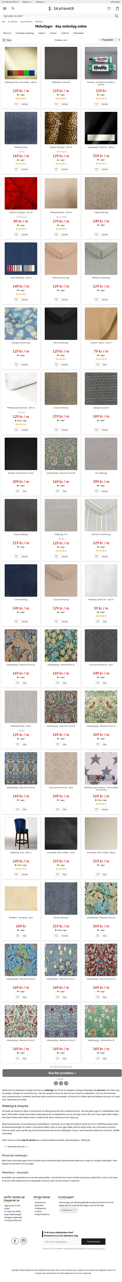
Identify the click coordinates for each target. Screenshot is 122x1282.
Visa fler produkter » (62, 1073)
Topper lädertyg (101, 212)
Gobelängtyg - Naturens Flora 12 (101, 726)
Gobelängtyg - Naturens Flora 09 (61, 473)
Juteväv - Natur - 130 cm (101, 343)
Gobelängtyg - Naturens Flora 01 (21, 665)
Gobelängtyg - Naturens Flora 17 (61, 979)
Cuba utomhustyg (61, 599)
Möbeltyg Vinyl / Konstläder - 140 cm (21, 82)
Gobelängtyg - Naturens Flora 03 (21, 979)
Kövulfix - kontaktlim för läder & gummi (101, 83)
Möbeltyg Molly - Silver (21, 726)
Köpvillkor (39, 1205)
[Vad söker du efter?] (61, 16)
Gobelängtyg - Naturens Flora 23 (61, 1040)
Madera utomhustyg (101, 278)
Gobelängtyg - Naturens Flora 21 (21, 1040)
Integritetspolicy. (97, 1248)
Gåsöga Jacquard (101, 408)
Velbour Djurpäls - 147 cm (61, 147)
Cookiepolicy (40, 1208)
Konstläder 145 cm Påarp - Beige (101, 852)
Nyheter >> (27, 2)
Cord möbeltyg (20, 599)
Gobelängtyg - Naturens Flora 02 (101, 917)
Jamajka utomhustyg (21, 343)
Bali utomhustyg (61, 343)
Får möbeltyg (101, 473)
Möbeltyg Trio (61, 534)
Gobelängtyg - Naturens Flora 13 (21, 787)
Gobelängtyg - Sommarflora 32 (101, 1040)
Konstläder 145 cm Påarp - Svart (61, 852)
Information (115, 2)
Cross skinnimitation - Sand (61, 787)
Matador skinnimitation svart (21, 473)
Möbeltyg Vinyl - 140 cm (20, 852)
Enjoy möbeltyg (21, 534)
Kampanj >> (40, 2)
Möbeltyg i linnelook (61, 82)
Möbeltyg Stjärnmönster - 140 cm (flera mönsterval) (101, 788)
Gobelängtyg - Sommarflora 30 (61, 665)
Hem (3, 22)
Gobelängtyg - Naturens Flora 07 (61, 726)
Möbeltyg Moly (21, 147)
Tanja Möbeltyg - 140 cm (21, 278)
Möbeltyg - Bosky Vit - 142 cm (101, 599)
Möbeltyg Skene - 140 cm (61, 212)
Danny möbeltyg (61, 917)
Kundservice (40, 1202)
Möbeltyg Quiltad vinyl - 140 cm (21, 408)
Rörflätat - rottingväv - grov (21, 917)
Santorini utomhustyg (101, 534)
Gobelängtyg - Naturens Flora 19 (101, 979)
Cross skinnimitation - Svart (101, 665)
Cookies (38, 1211)
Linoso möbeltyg (61, 408)
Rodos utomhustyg (61, 278)
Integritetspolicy (42, 1214)
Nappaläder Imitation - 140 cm (101, 147)
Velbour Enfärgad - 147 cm (21, 212)
